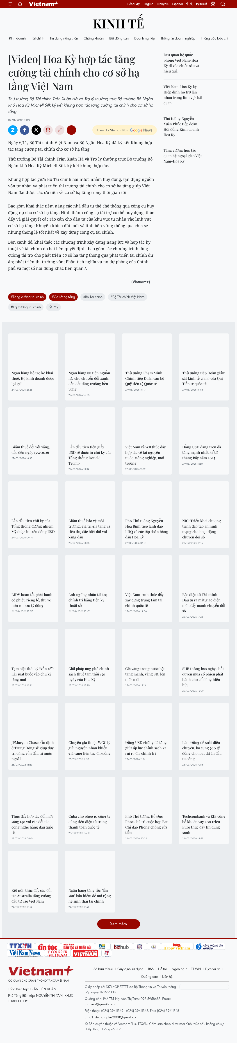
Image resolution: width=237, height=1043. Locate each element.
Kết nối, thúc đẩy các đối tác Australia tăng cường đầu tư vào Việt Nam (31, 895)
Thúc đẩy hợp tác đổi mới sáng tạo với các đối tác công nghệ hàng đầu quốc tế (32, 824)
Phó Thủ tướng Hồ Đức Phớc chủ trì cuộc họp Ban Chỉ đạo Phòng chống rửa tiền (147, 824)
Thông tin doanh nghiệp (178, 38)
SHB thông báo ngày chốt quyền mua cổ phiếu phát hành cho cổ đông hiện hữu (203, 676)
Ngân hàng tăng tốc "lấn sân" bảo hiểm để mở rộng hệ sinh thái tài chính (89, 895)
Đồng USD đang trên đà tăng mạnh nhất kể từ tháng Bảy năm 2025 (201, 452)
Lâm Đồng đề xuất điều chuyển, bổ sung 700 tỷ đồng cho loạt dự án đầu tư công (201, 750)
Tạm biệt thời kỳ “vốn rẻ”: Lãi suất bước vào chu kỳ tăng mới (32, 674)
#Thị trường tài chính (26, 307)
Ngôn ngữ (179, 968)
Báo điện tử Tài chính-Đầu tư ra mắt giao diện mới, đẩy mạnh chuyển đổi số (203, 602)
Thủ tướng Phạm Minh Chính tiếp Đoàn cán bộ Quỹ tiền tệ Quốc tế (144, 378)
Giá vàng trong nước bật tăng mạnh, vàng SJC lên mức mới (145, 674)
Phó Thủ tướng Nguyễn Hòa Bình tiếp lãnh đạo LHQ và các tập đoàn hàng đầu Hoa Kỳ (146, 528)
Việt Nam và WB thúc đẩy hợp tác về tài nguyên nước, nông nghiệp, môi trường (145, 455)
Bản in (48, 130)
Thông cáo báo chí (214, 38)
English (148, 4)
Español (177, 4)
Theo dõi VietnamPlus (112, 130)
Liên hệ (167, 976)
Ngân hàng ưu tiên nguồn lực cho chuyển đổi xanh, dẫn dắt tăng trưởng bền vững (89, 380)
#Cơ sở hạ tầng (63, 296)
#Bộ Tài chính (93, 296)
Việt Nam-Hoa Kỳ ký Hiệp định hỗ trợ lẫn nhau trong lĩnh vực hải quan (183, 94)
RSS (151, 968)
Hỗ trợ (162, 968)
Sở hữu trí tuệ (103, 968)
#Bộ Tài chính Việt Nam (128, 296)
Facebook (24, 130)
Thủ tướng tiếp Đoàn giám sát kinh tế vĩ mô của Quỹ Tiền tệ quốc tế (203, 378)
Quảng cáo (149, 976)
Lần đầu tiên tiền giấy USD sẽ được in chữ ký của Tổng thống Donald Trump (89, 455)
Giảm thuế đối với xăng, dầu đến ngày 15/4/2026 (30, 450)
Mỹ (53, 307)
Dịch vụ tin (212, 968)
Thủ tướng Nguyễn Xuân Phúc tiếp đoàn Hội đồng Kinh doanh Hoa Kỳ (181, 126)
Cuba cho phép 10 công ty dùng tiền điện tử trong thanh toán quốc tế (89, 821)
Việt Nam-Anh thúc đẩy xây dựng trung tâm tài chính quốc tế (144, 600)
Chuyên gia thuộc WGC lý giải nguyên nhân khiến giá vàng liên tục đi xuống (89, 748)
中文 (189, 4)
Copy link (59, 130)
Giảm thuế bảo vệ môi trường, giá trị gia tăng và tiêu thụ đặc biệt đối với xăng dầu (89, 528)
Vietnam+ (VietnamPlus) (44, 3)
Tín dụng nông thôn (64, 38)
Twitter (36, 130)
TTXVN (196, 968)
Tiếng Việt (133, 4)
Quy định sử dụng (130, 968)
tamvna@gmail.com (100, 1004)
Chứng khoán (94, 38)
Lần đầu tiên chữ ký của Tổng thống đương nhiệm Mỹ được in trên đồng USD (33, 526)
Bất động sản (119, 38)
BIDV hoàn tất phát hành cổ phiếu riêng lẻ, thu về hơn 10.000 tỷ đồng (31, 600)
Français (163, 4)
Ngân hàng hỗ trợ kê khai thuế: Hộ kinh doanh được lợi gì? (32, 378)
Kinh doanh (17, 38)
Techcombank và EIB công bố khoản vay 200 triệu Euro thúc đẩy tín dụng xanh (204, 824)
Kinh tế (118, 23)
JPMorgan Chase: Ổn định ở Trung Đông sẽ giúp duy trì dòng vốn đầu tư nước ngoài (32, 750)
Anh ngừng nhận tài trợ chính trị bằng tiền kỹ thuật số (87, 600)
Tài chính (37, 38)
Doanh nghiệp (144, 38)
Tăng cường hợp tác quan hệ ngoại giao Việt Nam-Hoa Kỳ (183, 155)
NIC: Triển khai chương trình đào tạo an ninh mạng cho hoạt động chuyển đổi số (201, 528)
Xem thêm (118, 923)
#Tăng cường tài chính (27, 296)
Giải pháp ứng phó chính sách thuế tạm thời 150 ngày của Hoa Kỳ (88, 674)
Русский (201, 3)
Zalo (13, 130)
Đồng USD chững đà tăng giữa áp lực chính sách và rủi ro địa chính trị (146, 748)
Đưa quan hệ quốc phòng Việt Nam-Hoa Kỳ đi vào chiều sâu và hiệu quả (181, 62)
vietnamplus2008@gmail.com (117, 1017)
